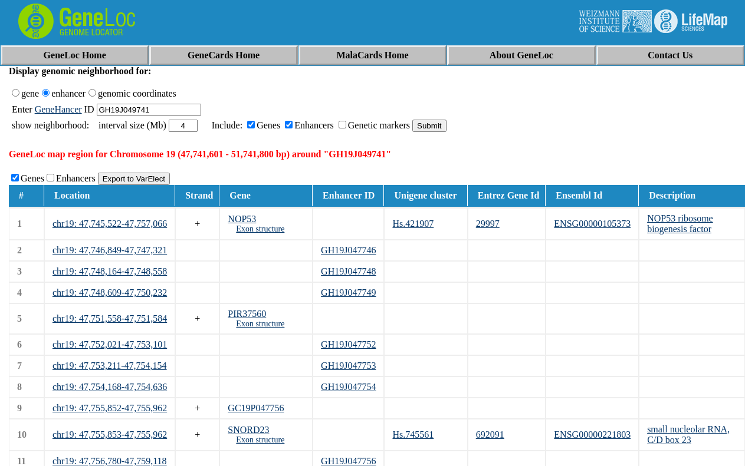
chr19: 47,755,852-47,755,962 (109, 408)
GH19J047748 (348, 271)
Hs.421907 (413, 224)
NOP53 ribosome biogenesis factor (680, 223)
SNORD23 (248, 430)
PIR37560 (247, 314)
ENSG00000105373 (592, 224)
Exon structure (260, 228)
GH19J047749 (348, 292)
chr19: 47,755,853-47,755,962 (109, 434)
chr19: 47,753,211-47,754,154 (109, 366)
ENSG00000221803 (592, 434)
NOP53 (242, 219)
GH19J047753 (348, 366)
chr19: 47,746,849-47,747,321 (109, 250)
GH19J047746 (348, 250)
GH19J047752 (348, 344)
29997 (488, 224)
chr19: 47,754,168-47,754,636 (109, 387)
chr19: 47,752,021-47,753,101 (109, 344)
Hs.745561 (413, 434)
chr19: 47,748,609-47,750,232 (109, 292)
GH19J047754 (348, 387)
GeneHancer (58, 109)
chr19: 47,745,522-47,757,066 (109, 224)
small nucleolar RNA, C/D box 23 (688, 434)
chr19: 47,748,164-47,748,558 (109, 271)
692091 (490, 434)
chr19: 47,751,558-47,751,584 (109, 318)
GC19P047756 (256, 408)
